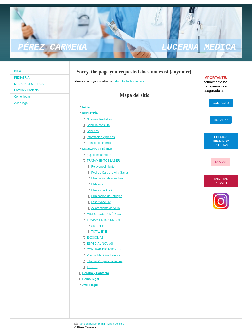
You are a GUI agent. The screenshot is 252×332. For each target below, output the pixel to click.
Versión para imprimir (90, 323)
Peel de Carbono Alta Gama (109, 172)
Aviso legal (90, 285)
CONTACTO (221, 103)
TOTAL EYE (99, 231)
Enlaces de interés (99, 143)
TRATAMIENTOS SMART (103, 220)
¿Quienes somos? (98, 155)
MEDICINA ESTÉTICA (97, 149)
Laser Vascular (100, 202)
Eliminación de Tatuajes (106, 196)
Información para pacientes (104, 261)
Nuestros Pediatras (99, 119)
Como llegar (90, 279)
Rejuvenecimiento (102, 166)
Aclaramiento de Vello (105, 208)
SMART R (97, 225)
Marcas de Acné (101, 190)
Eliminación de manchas (107, 178)
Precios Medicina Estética (103, 255)
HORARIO (221, 120)
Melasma (97, 184)
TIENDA (92, 267)
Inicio (86, 107)
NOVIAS (220, 162)
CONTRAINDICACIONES (103, 249)
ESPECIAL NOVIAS (100, 243)
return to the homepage (128, 81)
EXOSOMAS (95, 237)
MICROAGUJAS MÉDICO (104, 214)
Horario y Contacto (95, 273)
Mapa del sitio (115, 323)
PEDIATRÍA (90, 113)
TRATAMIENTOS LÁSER (103, 160)
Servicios (93, 131)
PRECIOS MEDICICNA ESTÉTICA (220, 141)
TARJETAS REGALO (220, 181)
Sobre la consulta (98, 125)
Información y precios (101, 137)
